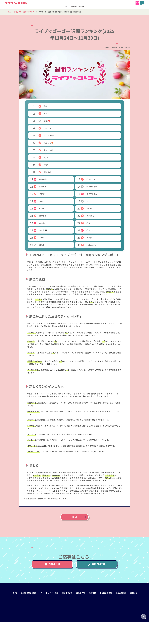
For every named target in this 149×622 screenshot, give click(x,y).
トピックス (18, 12)
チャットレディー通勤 (49, 593)
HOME (74, 516)
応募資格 (92, 593)
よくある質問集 (106, 593)
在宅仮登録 (52, 564)
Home (10, 12)
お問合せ (133, 593)
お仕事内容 (80, 593)
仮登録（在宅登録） (29, 593)
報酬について (67, 593)
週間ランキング (28, 12)
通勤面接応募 (96, 564)
